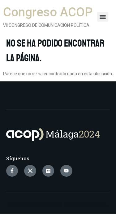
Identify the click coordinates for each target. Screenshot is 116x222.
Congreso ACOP (47, 12)
